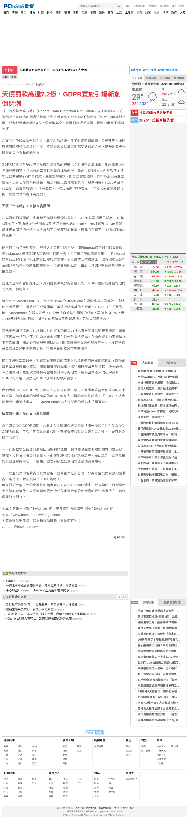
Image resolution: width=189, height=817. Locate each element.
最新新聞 (142, 602)
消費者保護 (91, 808)
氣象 (159, 740)
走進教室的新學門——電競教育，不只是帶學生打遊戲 (41, 604)
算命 (128, 746)
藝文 (111, 783)
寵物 (34, 746)
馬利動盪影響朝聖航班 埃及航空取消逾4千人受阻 (53, 70)
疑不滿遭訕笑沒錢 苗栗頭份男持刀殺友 (163, 674)
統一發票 (145, 750)
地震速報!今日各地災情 (155, 112)
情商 (34, 750)
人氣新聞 (142, 363)
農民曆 (136, 70)
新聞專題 (99, 740)
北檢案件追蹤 (168, 70)
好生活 (112, 779)
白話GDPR (13, 581)
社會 (32, 12)
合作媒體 (164, 6)
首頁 (6, 12)
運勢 (75, 12)
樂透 (143, 746)
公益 (111, 787)
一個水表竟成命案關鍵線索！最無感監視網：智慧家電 (41, 585)
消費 (139, 12)
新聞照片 (54, 773)
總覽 (96, 779)
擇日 (128, 755)
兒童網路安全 (105, 808)
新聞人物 (68, 740)
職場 (67, 12)
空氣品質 (151, 78)
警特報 (174, 746)
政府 (174, 12)
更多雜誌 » (120, 537)
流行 (34, 763)
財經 (41, 12)
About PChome (121, 808)
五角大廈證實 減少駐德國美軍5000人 (162, 388)
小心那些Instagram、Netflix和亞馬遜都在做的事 (37, 590)
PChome (152, 6)
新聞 (5, 77)
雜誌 (156, 12)
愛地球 (112, 792)
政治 (23, 12)
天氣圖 (160, 763)
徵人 (132, 808)
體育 (110, 12)
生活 (119, 12)
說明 (174, 6)
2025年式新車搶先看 (156, 120)
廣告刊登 (79, 808)
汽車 (165, 12)
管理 (96, 792)
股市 (128, 6)
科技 (49, 12)
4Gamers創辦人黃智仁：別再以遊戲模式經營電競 (39, 618)
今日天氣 (137, 78)
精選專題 (98, 746)
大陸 (182, 12)
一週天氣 (161, 750)
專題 (15, 12)
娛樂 (102, 12)
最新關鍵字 (131, 779)
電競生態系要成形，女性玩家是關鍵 (30, 609)
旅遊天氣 (161, 755)
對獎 (144, 740)
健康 (93, 12)
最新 (6, 746)
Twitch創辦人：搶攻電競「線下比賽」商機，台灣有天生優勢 (46, 614)
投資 (96, 787)
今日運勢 (150, 70)
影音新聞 (9, 773)
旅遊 (148, 12)
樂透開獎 (179, 78)
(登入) (182, 6)
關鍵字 (130, 773)
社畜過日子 (172, 362)
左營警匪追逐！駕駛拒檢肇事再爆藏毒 (161, 633)
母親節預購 (139, 6)
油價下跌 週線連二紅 (152, 417)
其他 (34, 783)
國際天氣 (161, 759)
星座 (84, 12)
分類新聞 (9, 740)
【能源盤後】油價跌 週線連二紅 (159, 394)
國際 (58, 12)
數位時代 (39, 84)
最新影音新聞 (172, 602)
